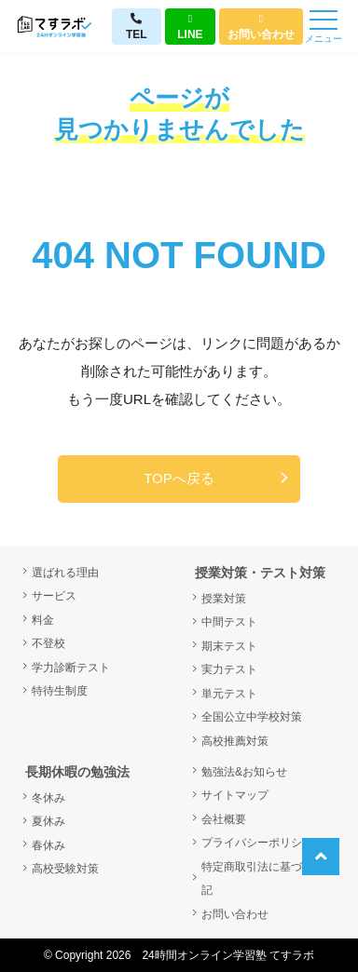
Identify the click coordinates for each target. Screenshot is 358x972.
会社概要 (223, 819)
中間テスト (229, 621)
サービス (54, 595)
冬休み (48, 797)
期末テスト (229, 646)
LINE (190, 27)
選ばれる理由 (65, 572)
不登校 (48, 643)
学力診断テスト (71, 667)
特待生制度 (60, 690)
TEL (137, 27)
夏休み (48, 821)
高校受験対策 (65, 868)
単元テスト (229, 693)
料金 (43, 620)
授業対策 (223, 598)
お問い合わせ (261, 27)
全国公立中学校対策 (251, 716)
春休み (48, 845)
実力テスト (229, 669)
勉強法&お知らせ (244, 771)
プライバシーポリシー (257, 842)
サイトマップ (234, 795)
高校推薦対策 (234, 741)
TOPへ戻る (179, 478)
